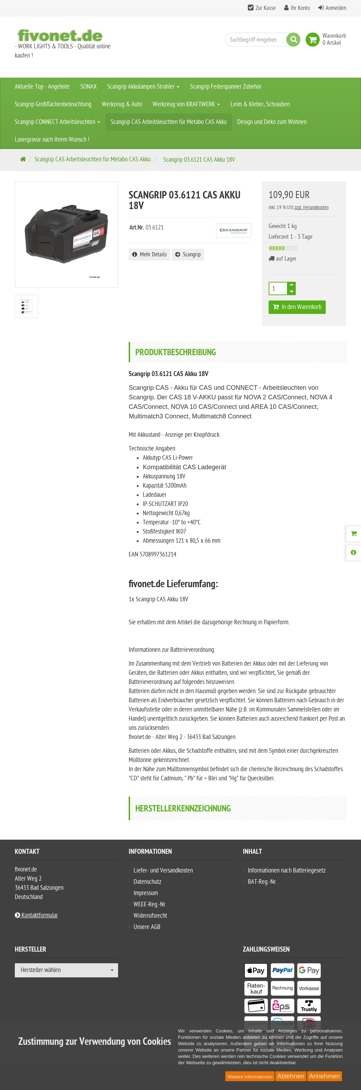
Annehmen (324, 1076)
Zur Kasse (266, 8)
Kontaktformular (36, 915)
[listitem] (256, 972)
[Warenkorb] (353, 534)
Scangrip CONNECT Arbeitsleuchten (57, 122)
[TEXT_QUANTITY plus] (291, 286)
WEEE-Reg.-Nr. (150, 904)
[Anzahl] (278, 288)
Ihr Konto (300, 8)
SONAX (88, 86)
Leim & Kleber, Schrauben (260, 104)
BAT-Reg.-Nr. (262, 882)
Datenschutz (147, 882)
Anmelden (336, 8)
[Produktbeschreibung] (353, 553)
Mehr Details (149, 254)
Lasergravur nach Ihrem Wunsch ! (52, 139)
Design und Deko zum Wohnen (272, 122)
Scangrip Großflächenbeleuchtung (53, 104)
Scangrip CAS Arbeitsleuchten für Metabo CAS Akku (169, 122)
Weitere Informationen (250, 1076)
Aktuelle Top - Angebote (42, 86)
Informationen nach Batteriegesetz (287, 870)
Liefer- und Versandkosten (163, 870)
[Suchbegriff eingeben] (261, 39)
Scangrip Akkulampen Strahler (143, 86)
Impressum (146, 893)
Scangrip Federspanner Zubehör (226, 86)
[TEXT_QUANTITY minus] (291, 290)
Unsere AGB (147, 927)
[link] (314, 39)
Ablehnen (290, 1076)
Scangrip (188, 254)
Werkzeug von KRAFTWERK (186, 104)
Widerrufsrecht (150, 915)
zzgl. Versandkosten (311, 207)
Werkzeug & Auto (122, 104)
